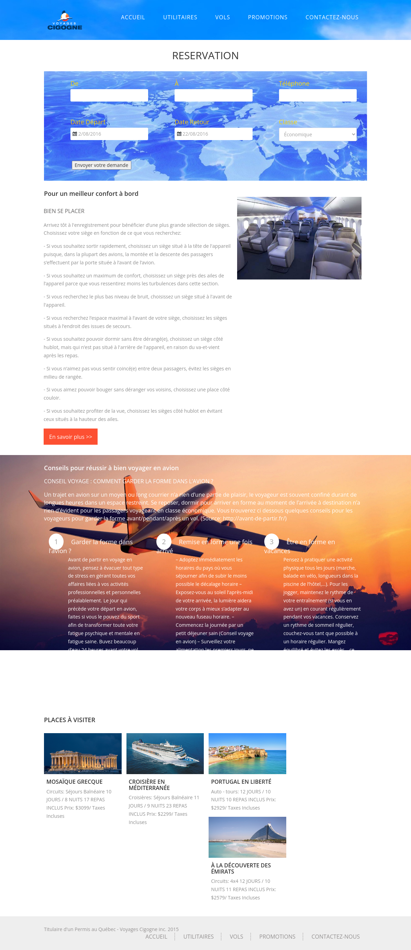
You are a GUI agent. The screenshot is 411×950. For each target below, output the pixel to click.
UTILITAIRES (180, 17)
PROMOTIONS (268, 17)
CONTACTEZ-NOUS (332, 17)
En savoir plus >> (70, 437)
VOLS (222, 17)
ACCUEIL (133, 17)
